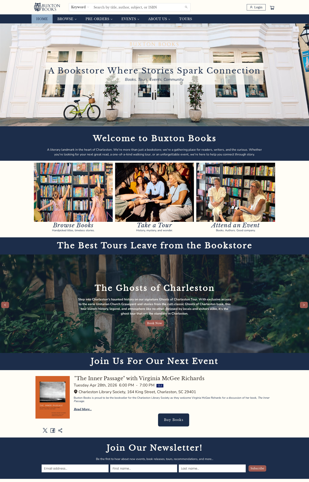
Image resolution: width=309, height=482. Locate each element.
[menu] (154, 18)
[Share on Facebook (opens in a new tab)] (53, 430)
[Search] (186, 7)
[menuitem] (42, 18)
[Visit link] (73, 192)
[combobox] (80, 7)
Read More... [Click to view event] (83, 409)
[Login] (256, 7)
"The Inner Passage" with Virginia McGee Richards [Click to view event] (139, 378)
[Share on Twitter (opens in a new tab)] (45, 430)
